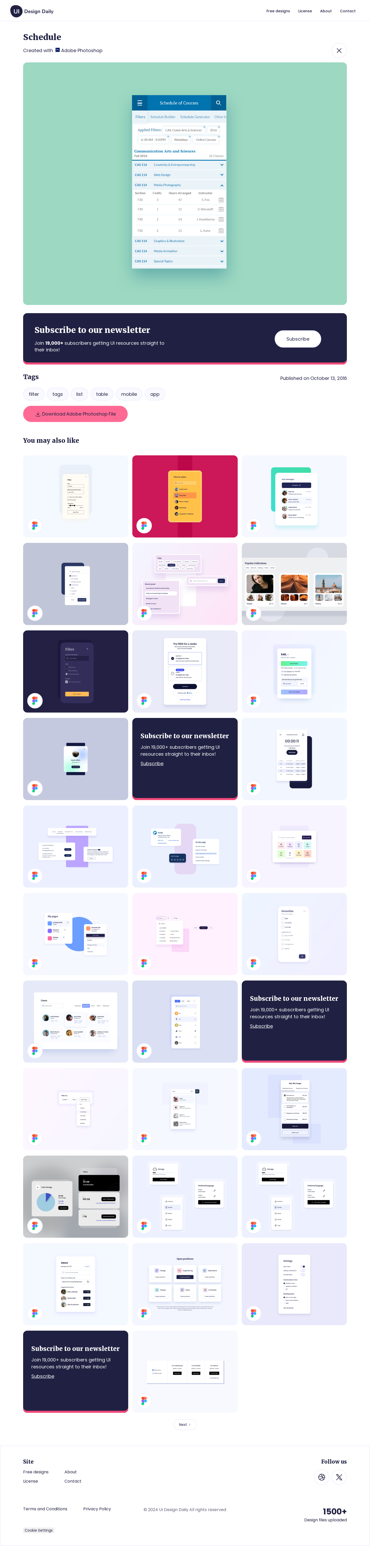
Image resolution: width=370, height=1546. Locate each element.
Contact (72, 1481)
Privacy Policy (97, 1509)
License (30, 1481)
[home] (31, 8)
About (70, 1472)
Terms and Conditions (45, 1509)
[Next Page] (185, 1424)
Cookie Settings (39, 1530)
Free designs (36, 1472)
